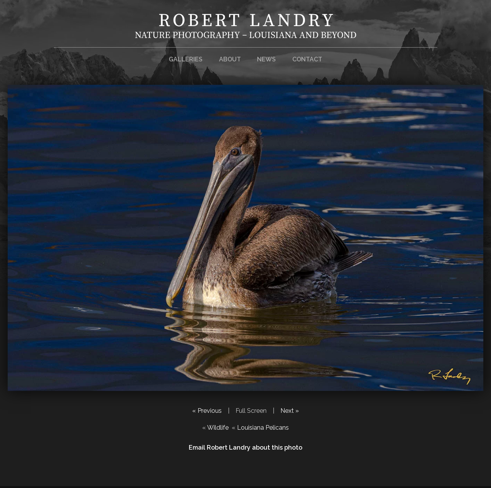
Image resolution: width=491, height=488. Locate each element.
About (230, 59)
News (266, 59)
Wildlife (218, 427)
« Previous (207, 410)
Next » (289, 410)
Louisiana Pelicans (263, 427)
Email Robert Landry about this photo (245, 447)
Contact (307, 59)
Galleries (186, 59)
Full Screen (251, 410)
